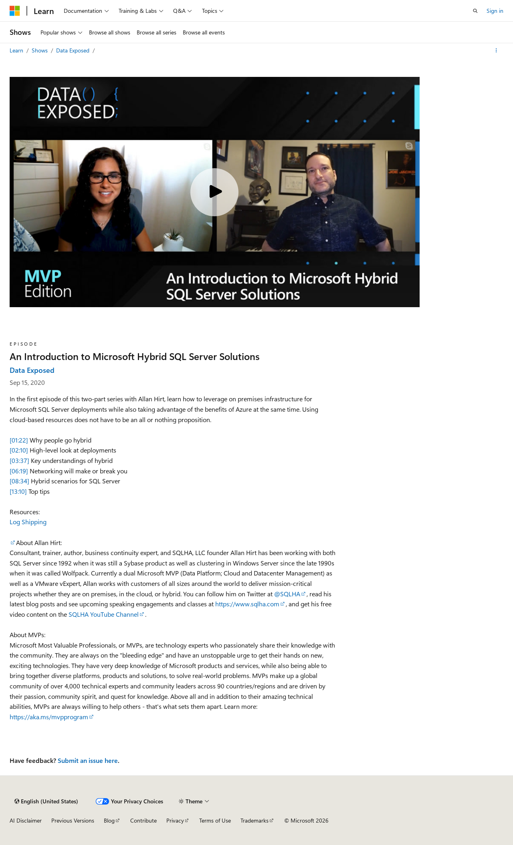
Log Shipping (28, 521)
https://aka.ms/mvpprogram (49, 716)
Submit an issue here (88, 760)
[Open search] (475, 11)
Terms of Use (215, 820)
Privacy (175, 820)
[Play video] (214, 192)
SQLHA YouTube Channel (104, 614)
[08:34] (19, 481)
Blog (109, 820)
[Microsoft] (15, 11)
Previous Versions (72, 820)
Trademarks (254, 820)
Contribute (143, 820)
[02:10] (19, 450)
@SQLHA (287, 593)
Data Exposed (73, 50)
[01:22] (19, 440)
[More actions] (496, 50)
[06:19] (19, 471)
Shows (40, 50)
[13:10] (18, 491)
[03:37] (19, 460)
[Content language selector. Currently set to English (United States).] (46, 801)
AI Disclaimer (26, 820)
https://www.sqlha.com (247, 604)
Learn (17, 50)
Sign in (495, 10)
